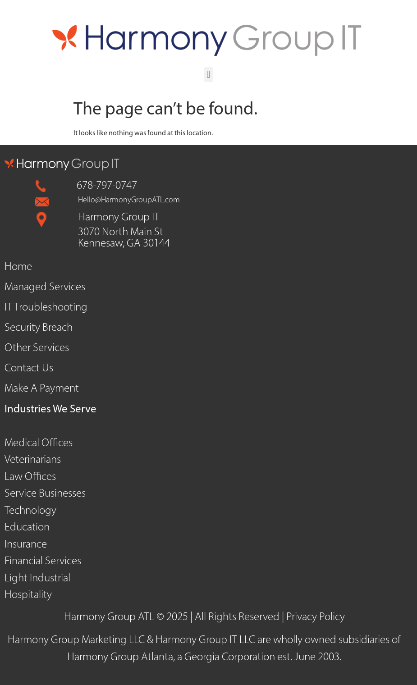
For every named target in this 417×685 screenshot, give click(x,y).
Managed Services (45, 287)
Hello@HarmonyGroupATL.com (129, 200)
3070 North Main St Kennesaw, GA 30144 (124, 238)
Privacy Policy (315, 617)
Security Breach (39, 327)
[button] (208, 74)
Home (18, 267)
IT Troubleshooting (46, 307)
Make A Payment (42, 388)
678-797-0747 (107, 186)
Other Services (37, 348)
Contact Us (29, 368)
